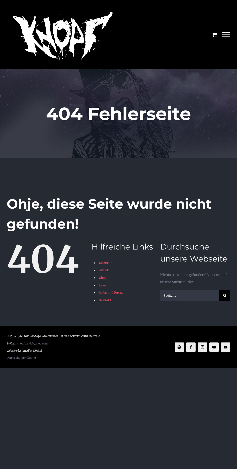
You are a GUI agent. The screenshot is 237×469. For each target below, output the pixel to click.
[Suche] (224, 295)
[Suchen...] (189, 295)
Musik (104, 270)
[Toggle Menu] (226, 34)
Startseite (106, 263)
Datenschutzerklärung (21, 357)
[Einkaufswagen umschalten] (214, 34)
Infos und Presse (111, 293)
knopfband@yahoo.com (32, 343)
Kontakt (105, 300)
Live (102, 285)
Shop (103, 278)
